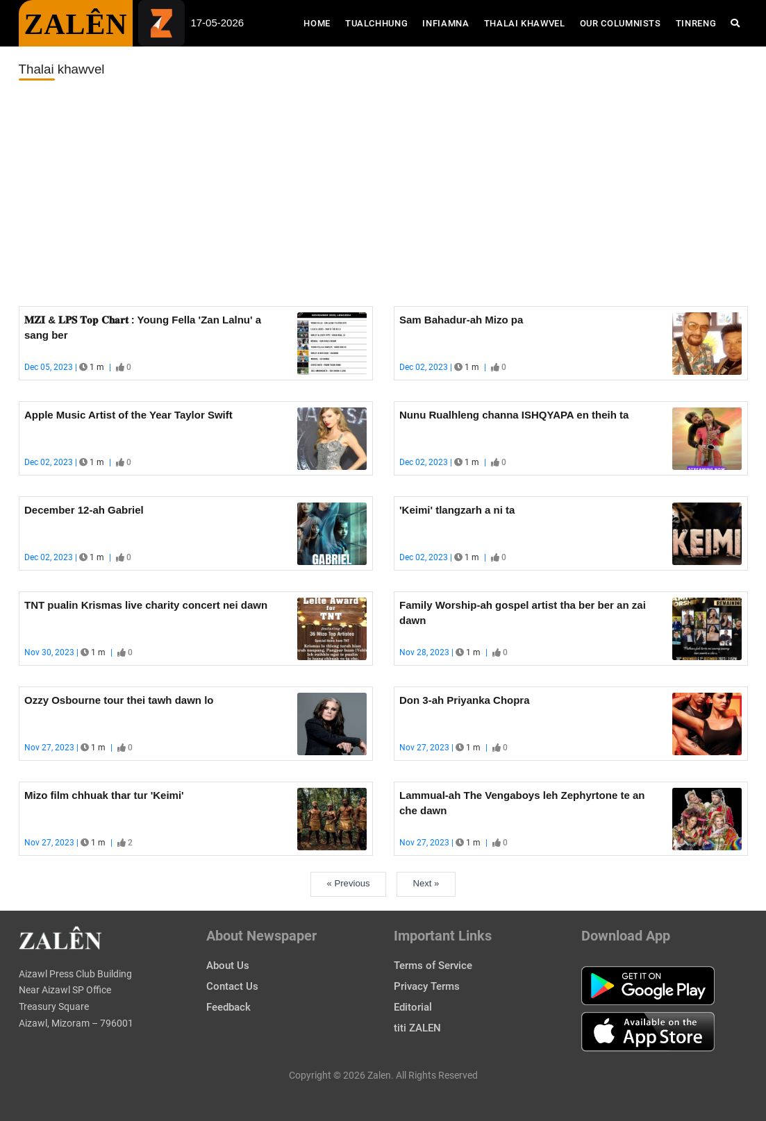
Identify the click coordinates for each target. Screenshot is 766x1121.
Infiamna (445, 23)
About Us (227, 965)
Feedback (228, 1007)
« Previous (348, 883)
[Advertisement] (383, 193)
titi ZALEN (417, 1028)
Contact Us (232, 986)
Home (320, 22)
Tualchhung (376, 23)
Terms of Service (433, 965)
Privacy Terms (427, 986)
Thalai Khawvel (524, 23)
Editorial (413, 1007)
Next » (426, 883)
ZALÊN (76, 24)
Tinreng (696, 23)
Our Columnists (620, 23)
